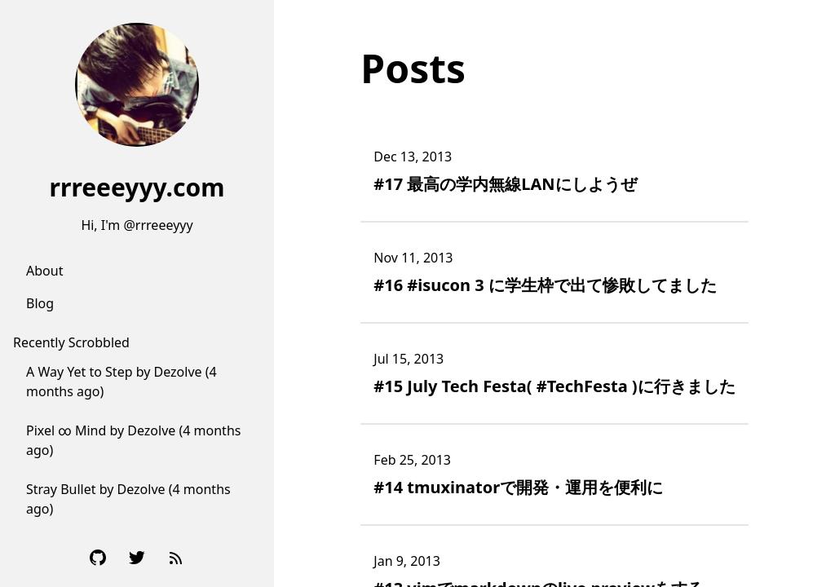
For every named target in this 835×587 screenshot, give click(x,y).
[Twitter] (137, 557)
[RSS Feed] (176, 557)
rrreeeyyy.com (137, 187)
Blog (40, 303)
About (44, 271)
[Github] (98, 557)
